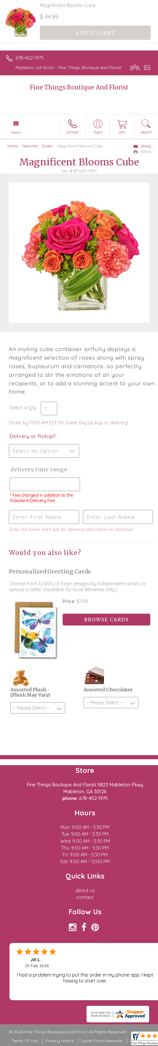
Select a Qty (22, 407)
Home (12, 146)
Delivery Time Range (38, 469)
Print (142, 151)
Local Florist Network (102, 1040)
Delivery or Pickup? (32, 436)
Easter (47, 146)
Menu (16, 132)
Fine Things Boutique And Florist (79, 87)
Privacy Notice (59, 1040)
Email (142, 146)
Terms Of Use (25, 1040)
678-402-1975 (30, 58)
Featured (30, 146)
